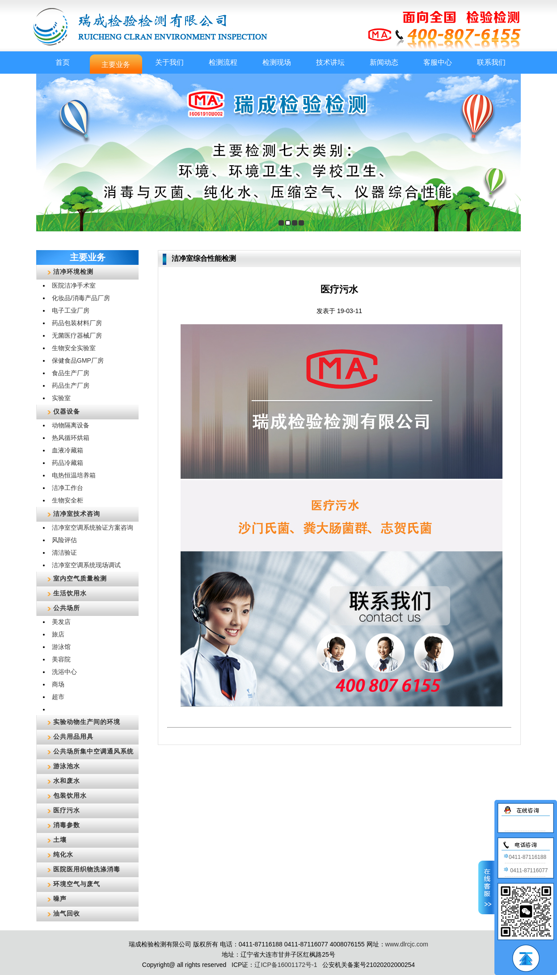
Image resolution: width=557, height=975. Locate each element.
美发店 (61, 621)
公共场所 (66, 607)
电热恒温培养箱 (74, 475)
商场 (58, 684)
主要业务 (115, 64)
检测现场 (276, 62)
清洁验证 (64, 552)
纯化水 (63, 854)
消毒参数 (66, 825)
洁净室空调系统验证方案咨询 (92, 527)
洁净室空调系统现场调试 (86, 565)
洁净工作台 (67, 487)
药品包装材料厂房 (77, 322)
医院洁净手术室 (74, 285)
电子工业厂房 (70, 310)
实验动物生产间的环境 (86, 721)
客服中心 (437, 62)
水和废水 (66, 780)
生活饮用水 (70, 593)
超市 (58, 696)
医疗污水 (66, 810)
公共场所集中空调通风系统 (93, 751)
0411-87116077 (525, 870)
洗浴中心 (64, 671)
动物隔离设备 (70, 425)
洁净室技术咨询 (76, 513)
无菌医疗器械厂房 (77, 335)
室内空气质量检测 (80, 578)
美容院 (61, 659)
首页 (62, 62)
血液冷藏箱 (67, 450)
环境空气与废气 (76, 883)
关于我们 (169, 62)
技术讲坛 (330, 62)
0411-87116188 (524, 857)
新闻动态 (384, 62)
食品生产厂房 (70, 373)
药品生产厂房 (70, 385)
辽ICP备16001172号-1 (285, 964)
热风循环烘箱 (70, 437)
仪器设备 (66, 411)
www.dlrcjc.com (406, 944)
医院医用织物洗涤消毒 (86, 869)
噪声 (60, 898)
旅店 (58, 634)
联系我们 (491, 62)
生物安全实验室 (74, 348)
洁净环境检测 (73, 271)
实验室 (61, 398)
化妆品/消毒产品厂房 (81, 297)
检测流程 (223, 62)
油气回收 (66, 913)
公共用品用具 (73, 736)
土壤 (60, 839)
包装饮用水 (70, 795)
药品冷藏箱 (67, 462)
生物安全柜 (67, 500)
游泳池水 (66, 766)
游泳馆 (61, 646)
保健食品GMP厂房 (78, 360)
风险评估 (64, 540)
